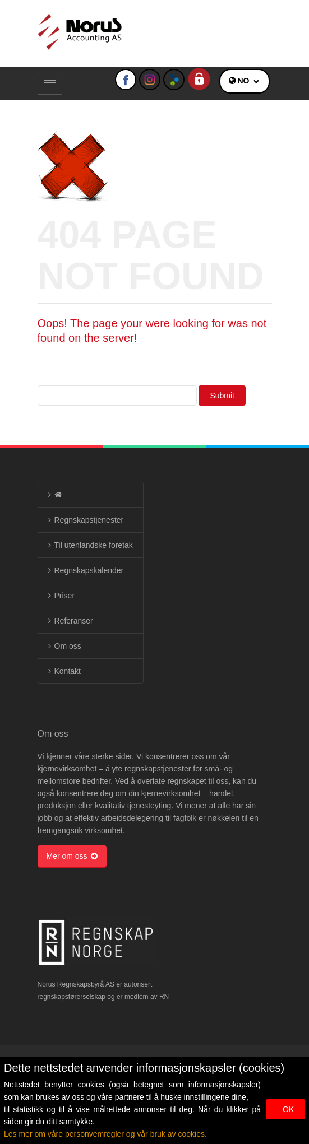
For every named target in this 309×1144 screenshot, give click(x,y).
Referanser (73, 620)
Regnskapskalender (89, 570)
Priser (64, 595)
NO (244, 80)
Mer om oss (72, 856)
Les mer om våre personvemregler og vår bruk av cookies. (105, 1133)
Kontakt (67, 671)
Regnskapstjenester (89, 519)
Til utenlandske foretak (93, 545)
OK (288, 1109)
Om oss (67, 645)
